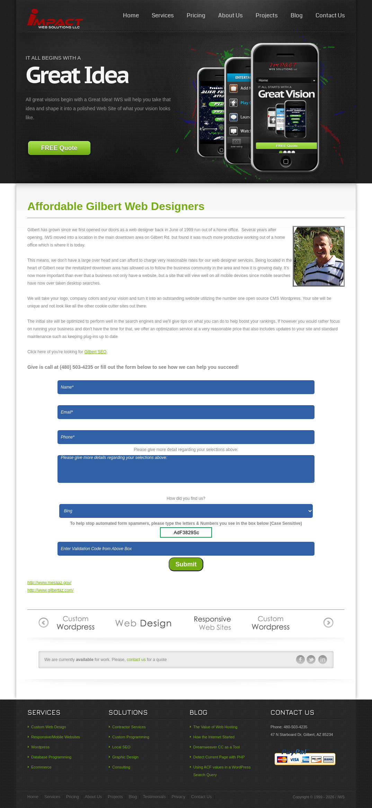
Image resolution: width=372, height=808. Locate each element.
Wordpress (40, 747)
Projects (267, 15)
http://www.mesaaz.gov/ (49, 582)
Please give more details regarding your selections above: (186, 469)
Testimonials (154, 796)
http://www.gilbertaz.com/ (50, 590)
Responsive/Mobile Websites (55, 737)
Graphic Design (125, 757)
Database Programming (51, 757)
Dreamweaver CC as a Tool (216, 747)
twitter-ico (311, 659)
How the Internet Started (213, 737)
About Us (230, 15)
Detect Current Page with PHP (219, 757)
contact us (136, 659)
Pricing (196, 15)
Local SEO (121, 747)
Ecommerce (41, 767)
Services (163, 15)
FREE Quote (59, 148)
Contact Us (330, 15)
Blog (297, 15)
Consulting (121, 767)
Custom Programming (130, 737)
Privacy (178, 796)
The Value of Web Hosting (215, 727)
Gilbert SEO (95, 351)
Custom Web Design (48, 727)
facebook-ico (300, 659)
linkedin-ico (323, 659)
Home (131, 15)
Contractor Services (129, 727)
